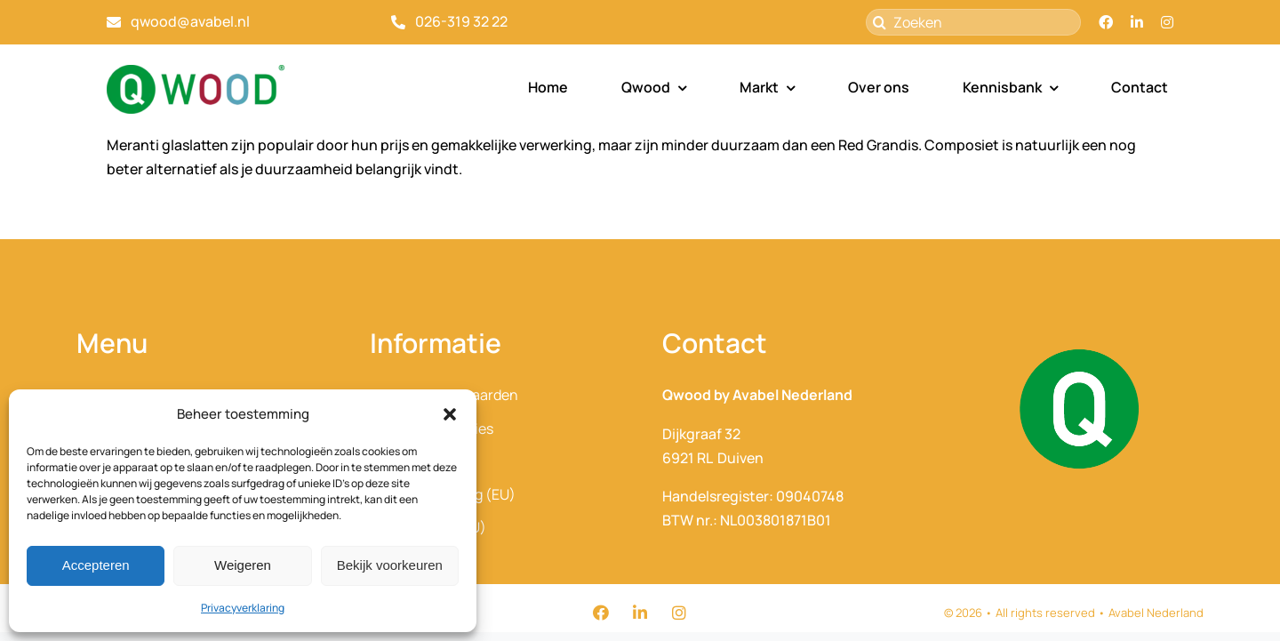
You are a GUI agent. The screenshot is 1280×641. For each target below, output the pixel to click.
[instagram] (1167, 22)
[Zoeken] (973, 22)
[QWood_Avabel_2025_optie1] (195, 72)
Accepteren (96, 565)
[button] (450, 414)
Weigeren (242, 565)
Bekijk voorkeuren (390, 565)
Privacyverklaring (242, 607)
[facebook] (1106, 22)
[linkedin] (1137, 22)
